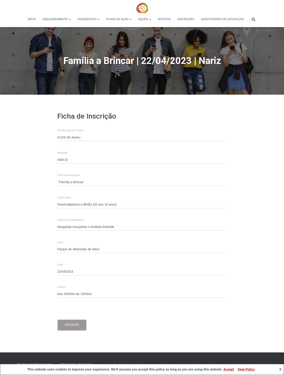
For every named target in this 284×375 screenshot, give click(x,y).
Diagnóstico (88, 19)
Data (60, 264)
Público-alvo (64, 197)
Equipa (144, 19)
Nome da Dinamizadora (70, 220)
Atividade (62, 153)
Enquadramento (57, 19)
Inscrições (185, 19)
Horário (61, 287)
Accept (228, 369)
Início (32, 19)
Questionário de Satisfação (222, 19)
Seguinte (72, 324)
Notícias (164, 19)
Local (60, 242)
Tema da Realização (68, 175)
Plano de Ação (118, 19)
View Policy (246, 369)
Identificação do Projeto (70, 130)
